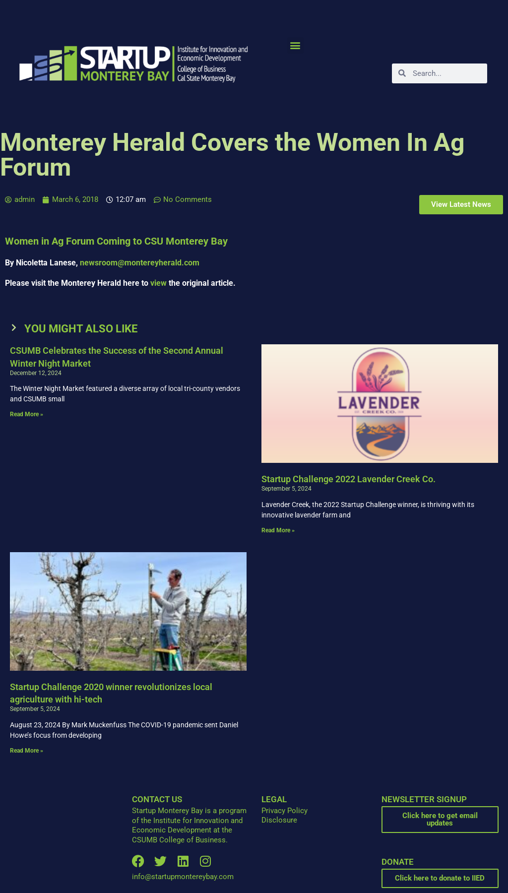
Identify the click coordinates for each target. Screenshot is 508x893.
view (158, 283)
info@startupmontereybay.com (183, 876)
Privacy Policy (284, 810)
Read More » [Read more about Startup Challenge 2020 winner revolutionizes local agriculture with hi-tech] (26, 750)
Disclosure (279, 820)
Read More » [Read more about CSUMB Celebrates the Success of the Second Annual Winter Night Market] (26, 414)
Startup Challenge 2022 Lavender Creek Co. (348, 479)
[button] (295, 45)
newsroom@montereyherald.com (139, 262)
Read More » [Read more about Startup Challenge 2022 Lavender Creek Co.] (278, 530)
